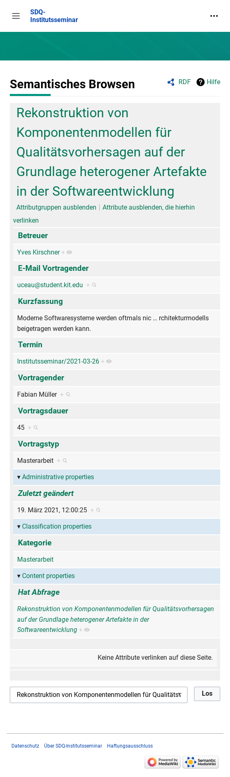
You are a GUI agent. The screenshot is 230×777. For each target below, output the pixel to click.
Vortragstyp (38, 444)
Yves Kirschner (38, 252)
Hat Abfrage (39, 592)
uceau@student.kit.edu (50, 285)
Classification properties (57, 526)
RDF (185, 82)
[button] (16, 16)
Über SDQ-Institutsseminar (73, 746)
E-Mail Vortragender (53, 268)
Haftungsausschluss (130, 746)
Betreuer (33, 235)
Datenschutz (25, 746)
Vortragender (41, 377)
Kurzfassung (40, 301)
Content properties (48, 576)
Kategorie (34, 542)
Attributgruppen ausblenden (56, 207)
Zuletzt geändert (46, 493)
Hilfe (213, 82)
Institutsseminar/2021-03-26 (58, 361)
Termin (30, 344)
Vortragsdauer (43, 410)
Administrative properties (58, 477)
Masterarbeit (35, 559)
